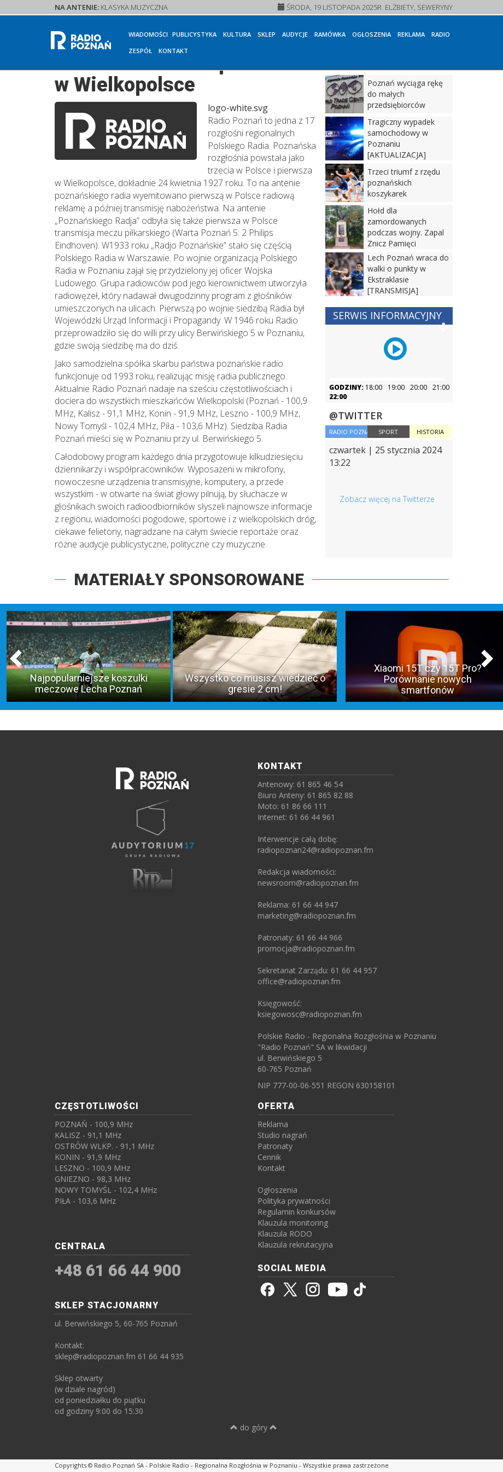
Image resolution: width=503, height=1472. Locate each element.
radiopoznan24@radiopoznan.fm (315, 850)
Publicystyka (194, 34)
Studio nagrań (282, 1135)
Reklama (411, 34)
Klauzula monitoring (293, 1222)
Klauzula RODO (285, 1233)
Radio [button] (440, 34)
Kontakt (173, 51)
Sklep (267, 34)
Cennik (269, 1157)
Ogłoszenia (371, 34)
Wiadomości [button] (148, 34)
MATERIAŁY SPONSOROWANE (189, 579)
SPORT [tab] (388, 432)
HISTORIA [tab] (430, 432)
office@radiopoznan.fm (299, 981)
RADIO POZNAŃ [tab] (348, 432)
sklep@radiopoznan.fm (95, 1356)
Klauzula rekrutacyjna (295, 1244)
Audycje (295, 34)
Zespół (140, 51)
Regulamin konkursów (297, 1212)
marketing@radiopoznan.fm (307, 915)
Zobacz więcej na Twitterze (387, 499)
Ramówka (330, 34)
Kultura (237, 34)
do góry (253, 1427)
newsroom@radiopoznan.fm (308, 883)
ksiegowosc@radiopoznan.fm (310, 1014)
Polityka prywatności (294, 1201)
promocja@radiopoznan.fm (306, 948)
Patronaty (275, 1146)
